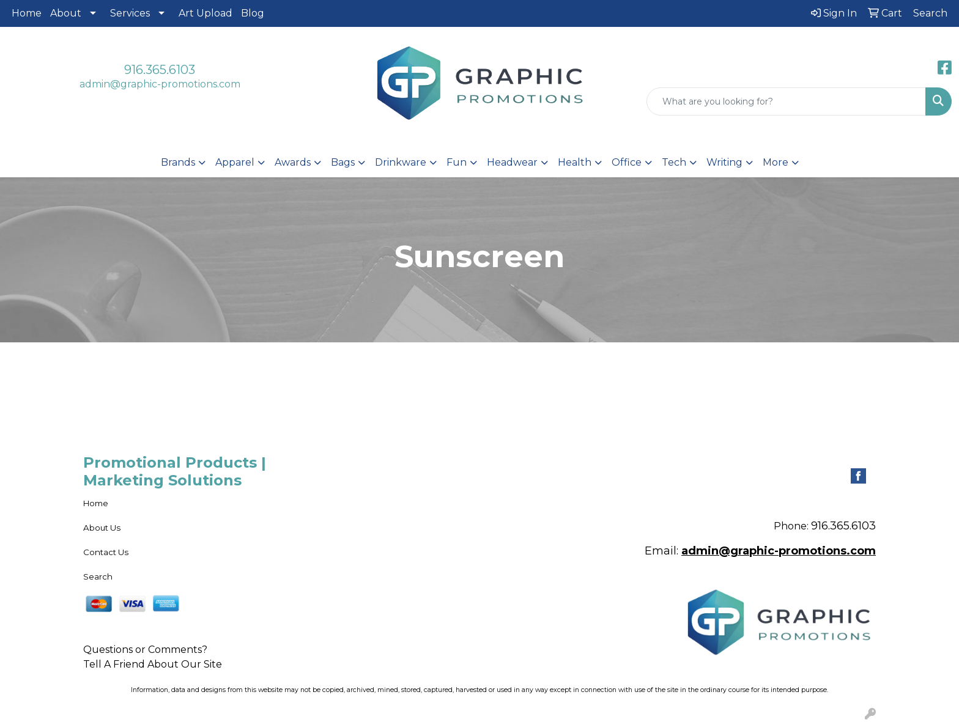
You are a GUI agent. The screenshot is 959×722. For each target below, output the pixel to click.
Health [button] (574, 162)
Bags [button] (343, 162)
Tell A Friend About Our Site (152, 664)
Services (130, 13)
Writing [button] (724, 162)
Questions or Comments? (145, 649)
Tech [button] (674, 162)
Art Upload (205, 13)
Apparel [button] (234, 162)
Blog (252, 13)
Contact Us (105, 552)
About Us (101, 527)
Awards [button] (293, 162)
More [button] (775, 162)
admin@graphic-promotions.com (160, 84)
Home (27, 13)
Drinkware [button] (400, 162)
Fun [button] (456, 162)
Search (98, 576)
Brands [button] (178, 162)
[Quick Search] (786, 101)
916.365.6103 (159, 69)
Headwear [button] (512, 162)
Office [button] (627, 162)
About (65, 13)
